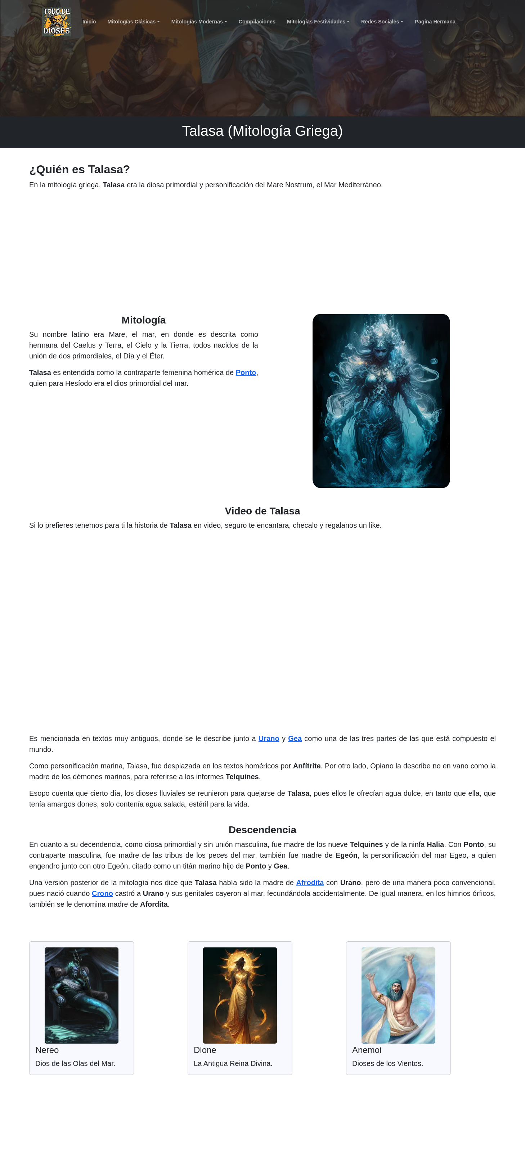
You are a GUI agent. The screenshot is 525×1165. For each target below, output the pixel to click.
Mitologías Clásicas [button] (132, 21)
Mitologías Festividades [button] (316, 21)
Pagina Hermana (435, 21)
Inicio (89, 21)
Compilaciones (257, 21)
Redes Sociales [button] (380, 21)
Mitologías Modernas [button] (197, 21)
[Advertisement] (262, 255)
